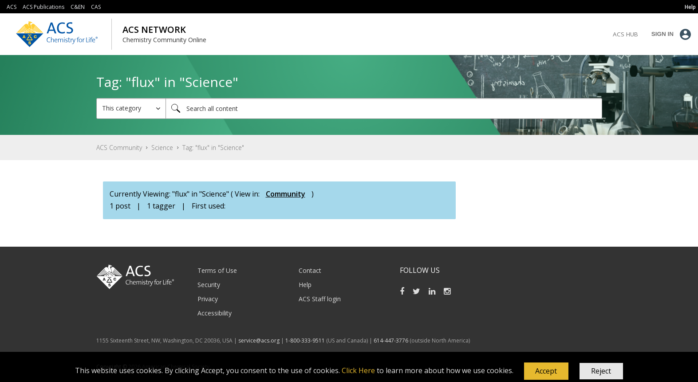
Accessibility (214, 313)
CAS (96, 7)
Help (305, 284)
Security (208, 284)
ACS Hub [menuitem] (625, 34)
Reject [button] (601, 371)
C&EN (78, 7)
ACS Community (119, 147)
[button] (546, 371)
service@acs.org (259, 340)
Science (162, 147)
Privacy (207, 299)
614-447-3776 (392, 340)
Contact (310, 270)
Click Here (358, 370)
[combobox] (384, 108)
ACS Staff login (320, 299)
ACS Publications (43, 7)
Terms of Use (217, 270)
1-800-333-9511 (305, 340)
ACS (11, 7)
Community (285, 194)
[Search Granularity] (131, 108)
